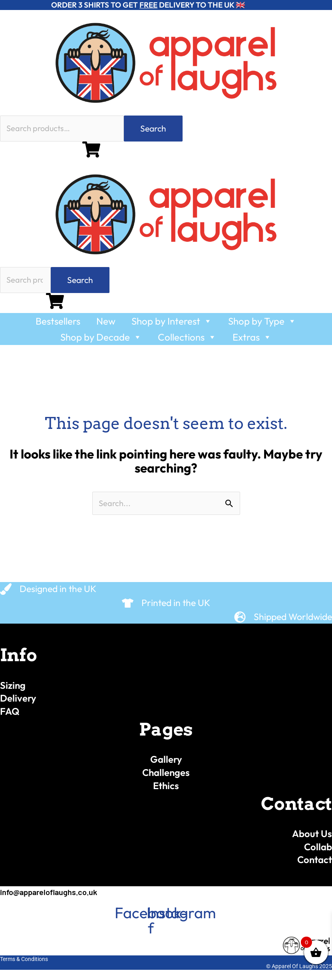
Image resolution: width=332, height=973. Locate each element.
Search (153, 129)
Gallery (166, 762)
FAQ (10, 714)
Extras (252, 340)
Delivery (19, 701)
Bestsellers (58, 324)
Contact (313, 863)
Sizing (13, 688)
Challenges (166, 776)
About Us (311, 836)
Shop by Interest (171, 324)
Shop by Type (262, 324)
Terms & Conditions (24, 962)
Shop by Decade (101, 340)
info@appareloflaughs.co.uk (51, 895)
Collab (317, 849)
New (105, 324)
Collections (187, 340)
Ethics (166, 788)
